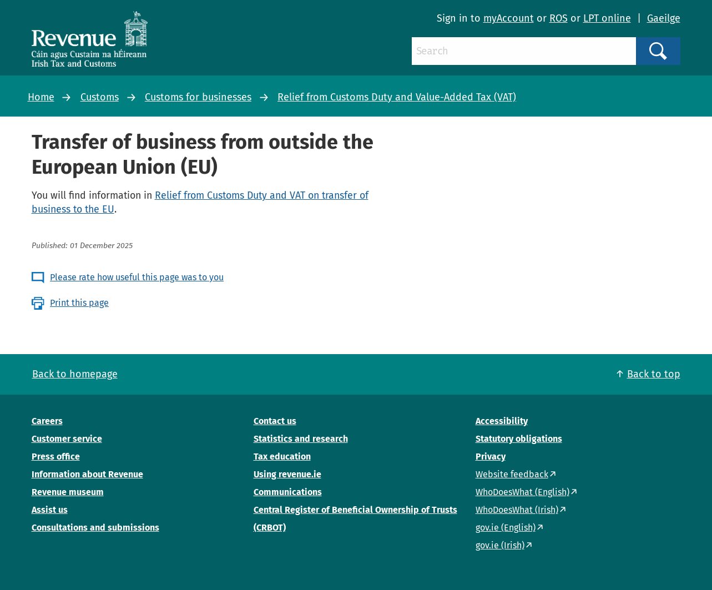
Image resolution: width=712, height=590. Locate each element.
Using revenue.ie (287, 474)
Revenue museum (68, 492)
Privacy (491, 456)
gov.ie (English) (506, 527)
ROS (558, 18)
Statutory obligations (519, 438)
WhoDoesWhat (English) (522, 492)
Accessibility (502, 421)
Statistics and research (301, 438)
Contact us (275, 421)
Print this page (79, 302)
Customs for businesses (198, 97)
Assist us (50, 510)
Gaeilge (663, 18)
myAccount (508, 18)
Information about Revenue (87, 474)
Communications (288, 492)
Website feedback (512, 474)
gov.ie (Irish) (500, 545)
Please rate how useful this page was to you (137, 277)
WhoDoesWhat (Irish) (517, 510)
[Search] (524, 51)
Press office (56, 456)
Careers (47, 421)
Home (41, 97)
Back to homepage (75, 374)
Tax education (282, 456)
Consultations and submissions (95, 527)
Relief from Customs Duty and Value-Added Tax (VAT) (396, 97)
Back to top (653, 374)
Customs (99, 97)
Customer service (67, 438)
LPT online (607, 18)
